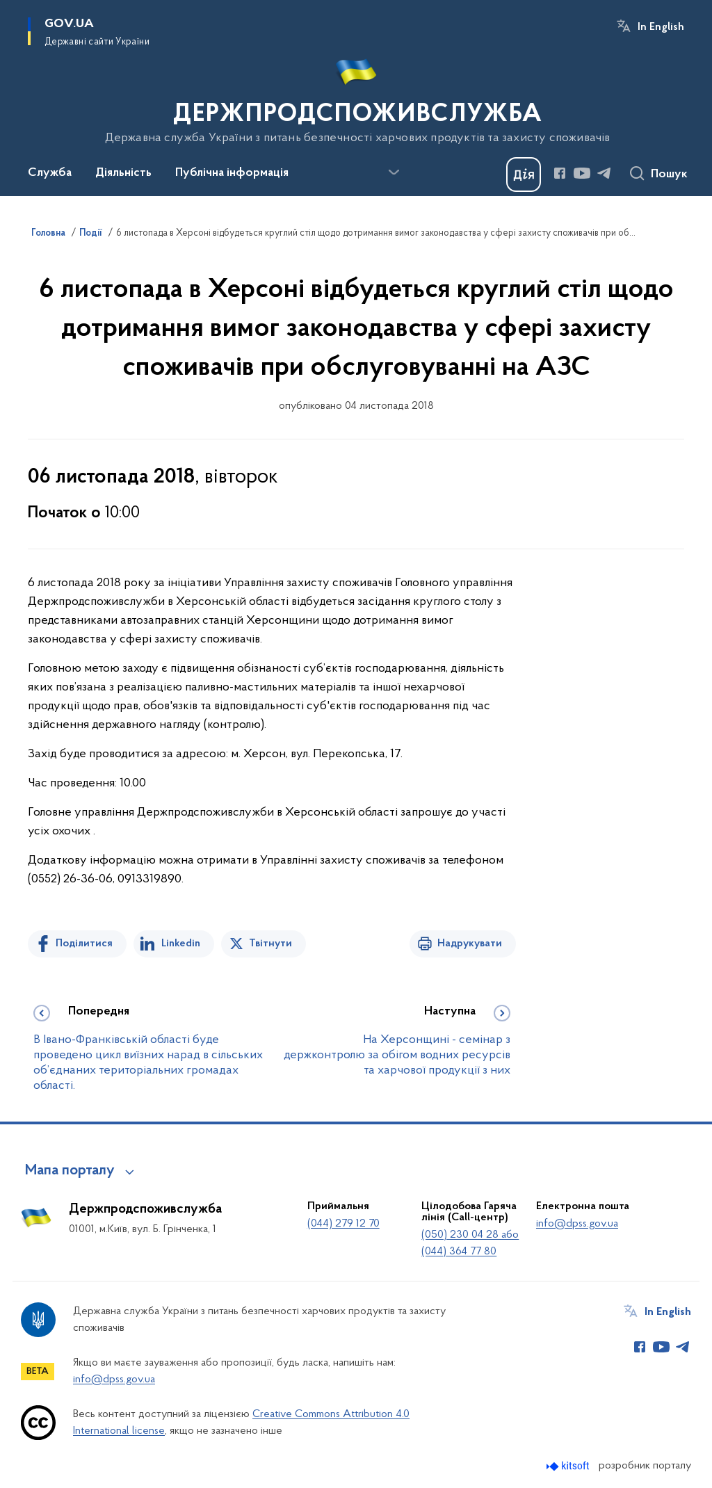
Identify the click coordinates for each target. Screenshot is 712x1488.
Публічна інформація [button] (232, 173)
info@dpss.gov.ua (577, 1223)
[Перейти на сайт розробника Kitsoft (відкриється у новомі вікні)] (569, 1466)
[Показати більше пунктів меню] (393, 172)
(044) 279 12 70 (343, 1223)
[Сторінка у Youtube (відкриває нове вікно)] (582, 173)
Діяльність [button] (123, 173)
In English (661, 27)
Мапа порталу (70, 1171)
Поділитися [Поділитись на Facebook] (84, 943)
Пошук (669, 174)
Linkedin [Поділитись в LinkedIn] (180, 943)
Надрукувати (469, 943)
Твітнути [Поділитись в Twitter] (270, 943)
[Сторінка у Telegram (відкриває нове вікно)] (604, 173)
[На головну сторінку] (356, 97)
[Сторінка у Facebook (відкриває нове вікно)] (559, 173)
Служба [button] (50, 173)
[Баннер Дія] (523, 174)
